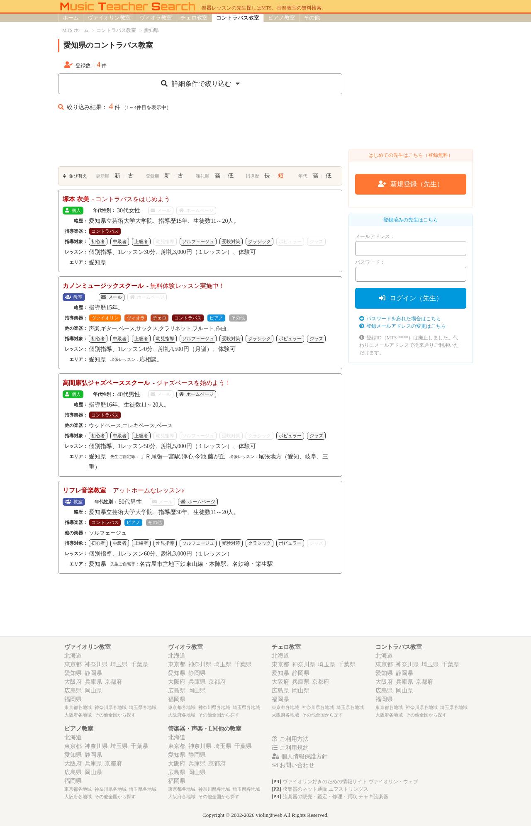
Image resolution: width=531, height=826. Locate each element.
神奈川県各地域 (111, 707)
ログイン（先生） (411, 298)
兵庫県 (93, 682)
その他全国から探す (115, 714)
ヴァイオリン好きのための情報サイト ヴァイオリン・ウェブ (350, 782)
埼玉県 (119, 664)
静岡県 (93, 673)
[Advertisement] (200, 141)
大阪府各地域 (78, 714)
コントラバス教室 (237, 18)
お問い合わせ (293, 765)
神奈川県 (96, 664)
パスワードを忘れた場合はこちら (400, 319)
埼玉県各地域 (142, 707)
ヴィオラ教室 (155, 18)
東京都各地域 (78, 707)
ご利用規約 (290, 748)
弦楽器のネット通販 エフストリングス (325, 789)
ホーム (71, 18)
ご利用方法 (290, 739)
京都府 (113, 682)
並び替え (75, 175)
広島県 (73, 690)
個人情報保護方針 (300, 756)
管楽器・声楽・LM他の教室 (204, 729)
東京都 (73, 664)
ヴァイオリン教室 (109, 18)
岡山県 (93, 690)
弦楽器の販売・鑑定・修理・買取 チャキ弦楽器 (335, 796)
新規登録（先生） (410, 184)
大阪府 (73, 682)
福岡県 (73, 699)
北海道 (73, 656)
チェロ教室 (193, 18)
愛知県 (73, 673)
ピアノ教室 (281, 18)
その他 (312, 18)
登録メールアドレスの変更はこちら (402, 326)
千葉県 (139, 664)
